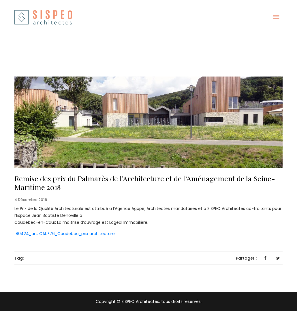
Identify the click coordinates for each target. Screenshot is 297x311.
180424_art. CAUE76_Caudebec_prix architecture (64, 233)
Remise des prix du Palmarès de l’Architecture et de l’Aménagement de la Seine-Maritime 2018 (144, 183)
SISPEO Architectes (139, 301)
